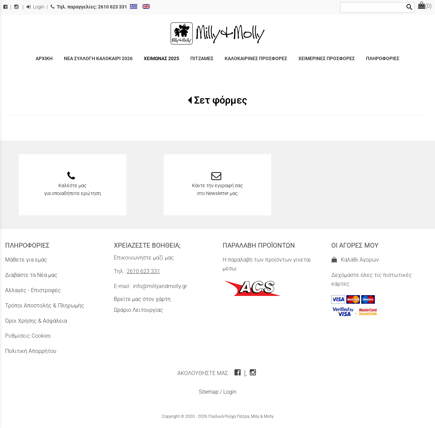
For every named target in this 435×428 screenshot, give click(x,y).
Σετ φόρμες (220, 100)
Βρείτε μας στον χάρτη (142, 299)
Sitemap (209, 392)
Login (36, 7)
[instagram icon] (254, 373)
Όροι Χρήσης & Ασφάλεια (36, 321)
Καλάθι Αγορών (355, 259)
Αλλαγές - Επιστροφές (33, 290)
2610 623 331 (143, 271)
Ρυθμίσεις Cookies (28, 336)
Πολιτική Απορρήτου (30, 351)
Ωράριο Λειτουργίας (138, 310)
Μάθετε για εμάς (26, 259)
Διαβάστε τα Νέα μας (31, 275)
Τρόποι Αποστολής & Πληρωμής (44, 305)
